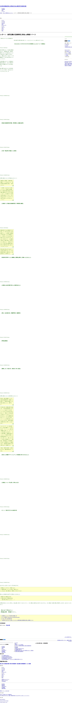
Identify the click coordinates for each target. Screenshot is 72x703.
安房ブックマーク (5, 680)
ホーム (3, 20)
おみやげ (3, 23)
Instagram (3, 684)
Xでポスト (1, 639)
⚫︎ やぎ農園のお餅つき (5, 655)
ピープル (3, 22)
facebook (3, 683)
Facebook (4, 639)
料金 (2, 10)
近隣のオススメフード (5, 679)
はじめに (3, 8)
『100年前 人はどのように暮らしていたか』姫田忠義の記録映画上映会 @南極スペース (17, 620)
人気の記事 (4, 681)
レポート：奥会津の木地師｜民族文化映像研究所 (23, 645)
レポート (70, 62)
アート (3, 26)
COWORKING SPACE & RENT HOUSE (13, 6)
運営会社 (3, 685)
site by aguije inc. (2, 699)
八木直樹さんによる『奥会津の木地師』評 (9, 615)
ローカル (3, 21)
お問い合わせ (4, 650)
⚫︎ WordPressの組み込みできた (7, 656)
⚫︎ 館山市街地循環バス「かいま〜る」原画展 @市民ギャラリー (12, 659)
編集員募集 (4, 652)
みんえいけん (4, 25)
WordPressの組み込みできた (19, 648)
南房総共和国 (6, 663)
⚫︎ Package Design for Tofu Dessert (7, 657)
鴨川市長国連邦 (13, 663)
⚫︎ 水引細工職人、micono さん (7, 658)
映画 (2, 24)
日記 (2, 30)
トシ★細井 (69, 52)
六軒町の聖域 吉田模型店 (19, 651)
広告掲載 (3, 651)
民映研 (68, 64)
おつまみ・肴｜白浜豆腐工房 (6, 618)
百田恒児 (67, 51)
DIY (2, 676)
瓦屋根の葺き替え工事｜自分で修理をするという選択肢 (24, 650)
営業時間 (3, 9)
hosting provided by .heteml (4, 700)
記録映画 (69, 65)
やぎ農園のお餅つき (18, 649)
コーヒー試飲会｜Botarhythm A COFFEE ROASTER (10, 617)
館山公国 (8, 625)
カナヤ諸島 (28, 663)
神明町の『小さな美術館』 (19, 644)
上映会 (66, 63)
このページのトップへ (3, 702)
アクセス (3, 11)
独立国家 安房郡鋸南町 (21, 663)
